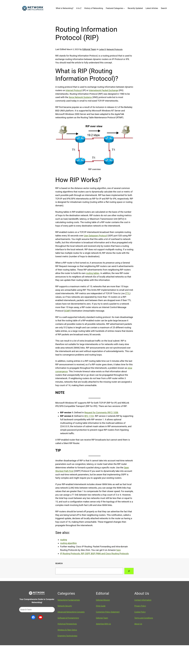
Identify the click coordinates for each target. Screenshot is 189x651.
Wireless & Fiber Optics (67, 630)
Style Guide (100, 606)
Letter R (102, 49)
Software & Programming (68, 618)
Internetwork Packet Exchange (103, 90)
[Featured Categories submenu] (124, 8)
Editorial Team (89, 49)
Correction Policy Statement (108, 612)
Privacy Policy (140, 606)
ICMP (67, 310)
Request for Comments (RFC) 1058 (101, 412)
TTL (128, 293)
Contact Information (142, 600)
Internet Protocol (74, 90)
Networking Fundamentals (69, 600)
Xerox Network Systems (80, 97)
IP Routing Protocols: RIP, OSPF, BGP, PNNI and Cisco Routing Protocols (94, 553)
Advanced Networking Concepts (71, 612)
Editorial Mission (103, 600)
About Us (138, 624)
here (118, 550)
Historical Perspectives (67, 624)
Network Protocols (114, 49)
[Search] (129, 571)
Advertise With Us (103, 624)
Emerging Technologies (67, 636)
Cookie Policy (140, 612)
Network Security (65, 606)
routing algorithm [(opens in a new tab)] (68, 543)
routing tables (92, 273)
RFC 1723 (89, 416)
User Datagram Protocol (95, 235)
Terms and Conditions (143, 618)
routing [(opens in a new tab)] (63, 539)
